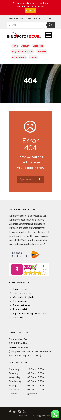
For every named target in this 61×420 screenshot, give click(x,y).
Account (25, 45)
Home (15, 45)
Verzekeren (38, 45)
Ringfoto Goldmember (22, 51)
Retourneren (20, 301)
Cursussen (41, 51)
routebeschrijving (22, 293)
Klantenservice (19, 57)
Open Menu (48, 35)
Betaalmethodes (21, 305)
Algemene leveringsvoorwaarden (30, 313)
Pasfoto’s (18, 317)
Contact (33, 57)
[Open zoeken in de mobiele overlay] (31, 23)
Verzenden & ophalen (24, 297)
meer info (30, 10)
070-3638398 (20, 347)
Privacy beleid (20, 309)
